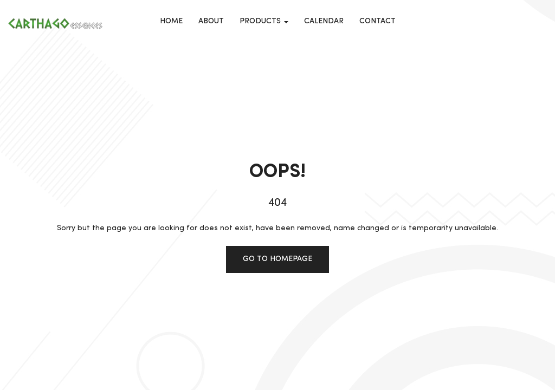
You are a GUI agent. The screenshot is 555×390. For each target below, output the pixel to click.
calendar (324, 21)
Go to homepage (277, 259)
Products (264, 21)
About (211, 21)
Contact (377, 21)
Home (171, 21)
